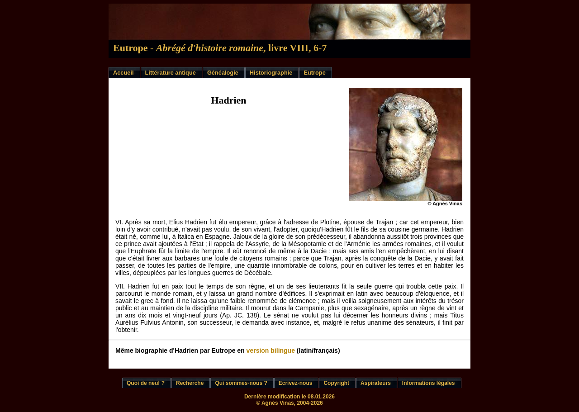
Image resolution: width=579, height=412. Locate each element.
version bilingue (271, 350)
